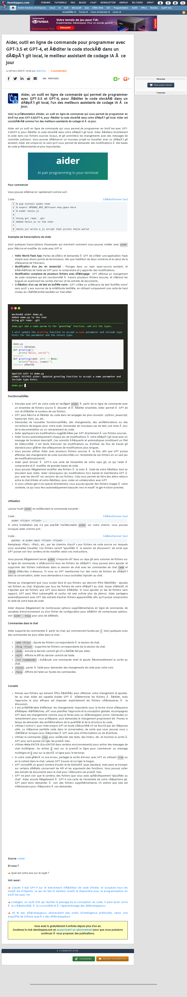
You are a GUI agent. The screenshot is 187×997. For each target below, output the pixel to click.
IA (59, 8)
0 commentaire (58, 71)
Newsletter (108, 2)
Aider (21, 858)
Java (87, 8)
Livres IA (117, 12)
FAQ (72, 2)
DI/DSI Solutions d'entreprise (32, 8)
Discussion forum (161, 85)
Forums (46, 2)
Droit (150, 2)
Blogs (82, 2)
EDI (108, 8)
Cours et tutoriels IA (100, 12)
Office (144, 8)
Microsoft (76, 8)
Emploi (123, 2)
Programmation (121, 8)
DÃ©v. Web (97, 8)
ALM (66, 8)
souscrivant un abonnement (75, 930)
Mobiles (154, 8)
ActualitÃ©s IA (69, 12)
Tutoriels (60, 2)
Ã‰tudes (137, 2)
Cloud (52, 8)
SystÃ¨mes (166, 8)
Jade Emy (41, 71)
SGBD (134, 8)
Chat (93, 2)
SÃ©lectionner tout (115, 199)
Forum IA (83, 12)
